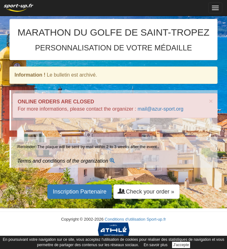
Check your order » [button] (146, 191)
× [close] (211, 101)
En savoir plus (155, 245)
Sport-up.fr (156, 219)
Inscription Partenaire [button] (79, 191)
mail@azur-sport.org (160, 109)
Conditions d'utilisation (125, 219)
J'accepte (181, 245)
